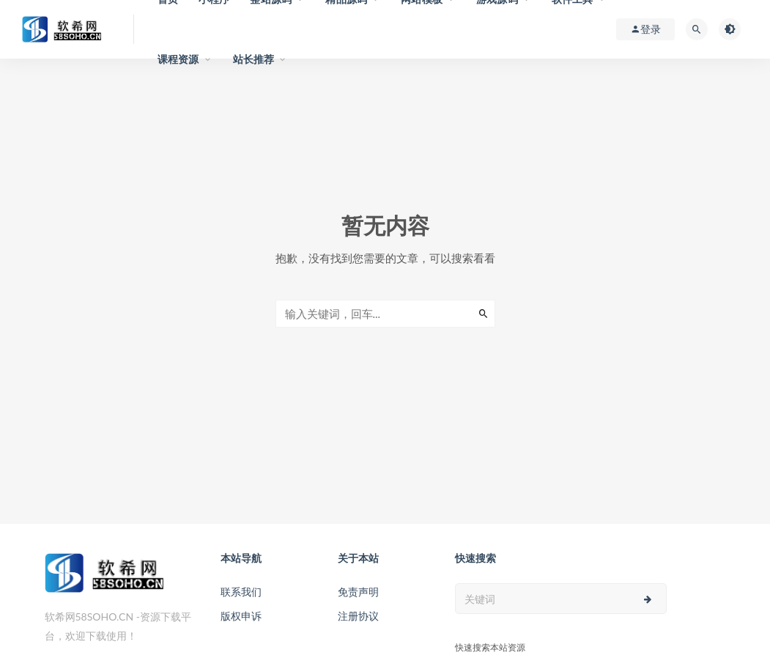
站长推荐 (254, 59)
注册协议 (358, 616)
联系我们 (241, 591)
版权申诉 (241, 616)
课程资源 (178, 59)
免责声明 (358, 591)
